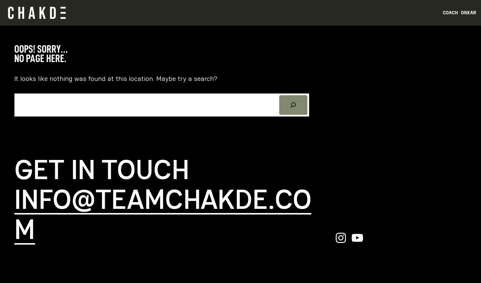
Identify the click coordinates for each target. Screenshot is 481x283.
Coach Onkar (459, 12)
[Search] (293, 105)
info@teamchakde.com (162, 214)
